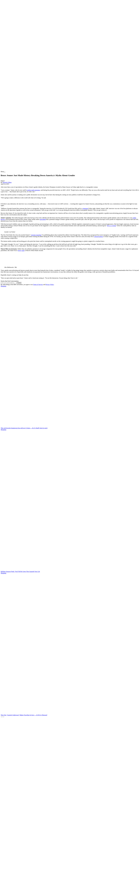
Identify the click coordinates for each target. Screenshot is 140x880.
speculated (43, 219)
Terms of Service (38, 284)
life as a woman (111, 225)
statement (85, 208)
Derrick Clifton (7, 182)
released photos (98, 236)
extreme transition (36, 235)
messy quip (21, 250)
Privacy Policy (50, 284)
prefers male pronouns (33, 190)
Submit (19, 283)
